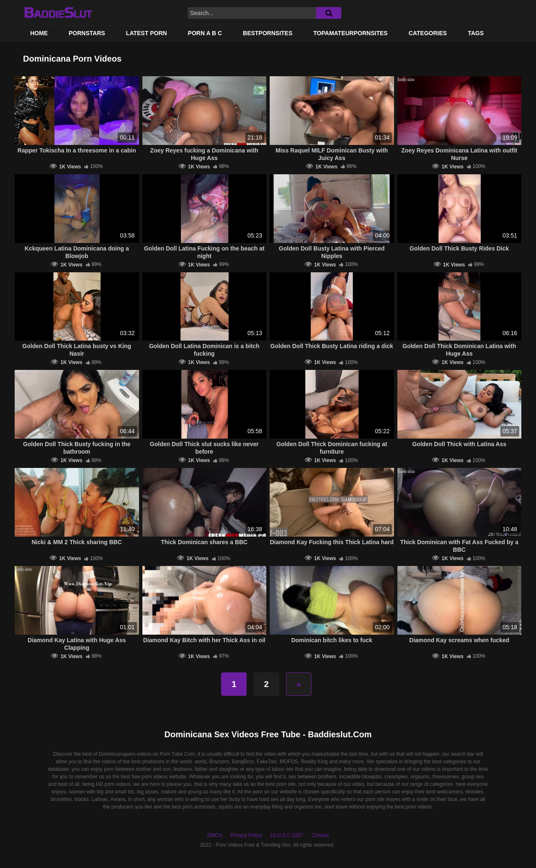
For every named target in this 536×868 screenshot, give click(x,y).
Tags (476, 33)
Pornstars (87, 33)
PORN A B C (205, 33)
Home (39, 33)
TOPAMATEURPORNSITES (350, 33)
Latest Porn (146, 33)
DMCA (214, 835)
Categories (428, 33)
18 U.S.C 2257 (286, 835)
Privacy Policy (246, 835)
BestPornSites (267, 33)
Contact (320, 835)
